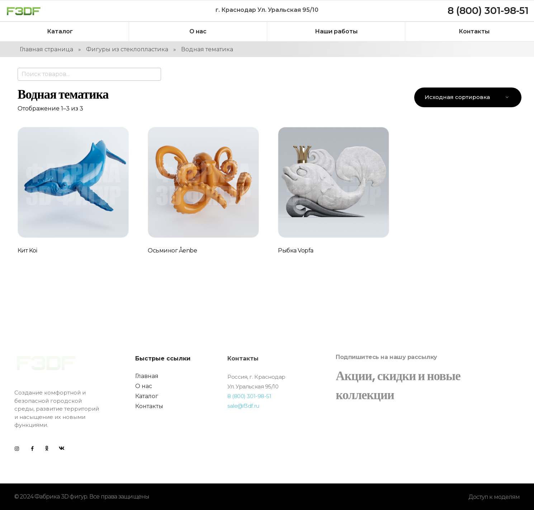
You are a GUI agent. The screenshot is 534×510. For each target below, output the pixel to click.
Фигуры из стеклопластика (127, 49)
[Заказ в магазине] (467, 97)
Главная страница (46, 49)
